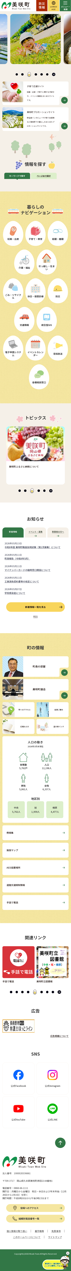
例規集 (10, 832)
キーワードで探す (17, 175)
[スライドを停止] (54, 74)
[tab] (16, 74)
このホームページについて (27, 1237)
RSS (35, 616)
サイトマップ (55, 1237)
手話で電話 (12, 902)
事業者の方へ (58, 531)
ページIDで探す (44, 175)
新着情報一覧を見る (35, 607)
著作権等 (39, 1231)
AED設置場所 (13, 867)
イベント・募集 (35, 531)
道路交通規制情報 (16, 885)
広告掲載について (59, 1036)
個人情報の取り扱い (17, 1231)
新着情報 (13, 531)
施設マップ (12, 850)
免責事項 (56, 1231)
